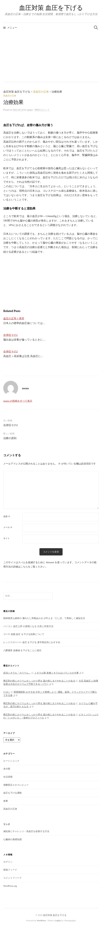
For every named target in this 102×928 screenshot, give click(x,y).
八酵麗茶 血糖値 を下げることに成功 (22, 650)
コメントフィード (12, 878)
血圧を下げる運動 (12, 793)
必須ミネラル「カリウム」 (17, 673)
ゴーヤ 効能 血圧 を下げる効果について (23, 634)
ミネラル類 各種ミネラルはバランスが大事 (56, 673)
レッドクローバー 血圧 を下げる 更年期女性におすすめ (31, 642)
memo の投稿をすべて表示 (17, 401)
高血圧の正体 (9, 95)
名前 (6, 516)
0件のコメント (42, 110)
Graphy (58, 920)
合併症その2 (10, 351)
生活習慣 (7, 777)
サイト (6, 538)
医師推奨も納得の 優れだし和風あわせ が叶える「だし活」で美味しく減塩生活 (44, 618)
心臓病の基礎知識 (12, 839)
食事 (5, 801)
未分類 (6, 769)
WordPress (41, 920)
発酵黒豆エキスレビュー (16, 785)
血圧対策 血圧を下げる (51, 7)
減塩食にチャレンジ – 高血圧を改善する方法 (26, 831)
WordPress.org (10, 886)
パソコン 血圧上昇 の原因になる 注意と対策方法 (28, 626)
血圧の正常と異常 (13, 318)
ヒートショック (11, 761)
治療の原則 (9, 438)
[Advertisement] (51, 57)
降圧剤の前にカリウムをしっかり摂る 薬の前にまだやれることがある (39, 681)
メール (7, 527)
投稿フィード (10, 870)
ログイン (7, 862)
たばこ (6, 692)
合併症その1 (10, 335)
